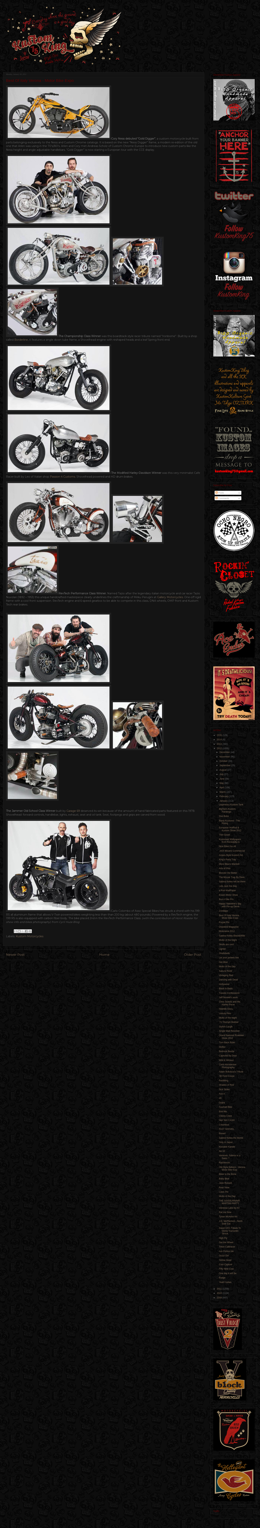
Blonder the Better (228, 873)
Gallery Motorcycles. (170, 597)
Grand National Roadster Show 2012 (231, 1036)
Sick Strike (224, 1089)
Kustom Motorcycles (29, 936)
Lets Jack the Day (228, 886)
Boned (222, 1133)
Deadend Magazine (229, 927)
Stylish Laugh (225, 1026)
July (221, 774)
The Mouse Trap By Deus (232, 877)
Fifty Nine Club (226, 1269)
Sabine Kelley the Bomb (231, 1138)
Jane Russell (225, 1183)
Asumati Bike (225, 1107)
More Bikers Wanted (229, 864)
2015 (220, 735)
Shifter (222, 1047)
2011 (220, 1289)
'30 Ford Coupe (226, 1076)
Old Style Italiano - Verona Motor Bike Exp (232, 1168)
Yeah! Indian (225, 1282)
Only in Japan (226, 1142)
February (224, 796)
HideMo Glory (226, 1009)
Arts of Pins (224, 868)
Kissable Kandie (227, 1146)
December (225, 752)
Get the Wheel (226, 1242)
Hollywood (224, 984)
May (221, 783)
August (223, 770)
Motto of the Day (227, 966)
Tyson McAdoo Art (228, 1216)
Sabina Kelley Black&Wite (232, 935)
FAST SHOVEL (226, 1129)
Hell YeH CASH (227, 1120)
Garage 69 (74, 811)
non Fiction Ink (226, 1251)
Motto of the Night (228, 940)
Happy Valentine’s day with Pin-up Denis (230, 905)
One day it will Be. (228, 1273)
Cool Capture (225, 1264)
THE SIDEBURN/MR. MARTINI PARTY (230, 1202)
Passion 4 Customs (62, 476)
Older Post (192, 954)
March (222, 792)
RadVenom (224, 1162)
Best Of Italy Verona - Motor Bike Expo (229, 916)
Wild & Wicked (226, 1060)
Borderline (21, 339)
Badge (222, 1277)
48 (220, 1098)
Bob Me (223, 1111)
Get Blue (223, 962)
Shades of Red (226, 1085)
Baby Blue (224, 1178)
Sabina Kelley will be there (232, 881)
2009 (220, 1297)
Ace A (222, 1093)
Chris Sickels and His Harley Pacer (229, 1003)
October (223, 761)
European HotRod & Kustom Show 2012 (230, 829)
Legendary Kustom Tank (231, 804)
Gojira (222, 1102)
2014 (220, 739)
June (222, 778)
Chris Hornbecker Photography (227, 1066)
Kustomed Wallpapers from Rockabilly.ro (230, 840)
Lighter (222, 949)
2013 (220, 744)
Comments (222, 498)
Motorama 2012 (227, 931)
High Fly (223, 1238)
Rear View (224, 1187)
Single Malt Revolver (229, 1031)
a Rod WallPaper (227, 890)
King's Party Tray (227, 859)
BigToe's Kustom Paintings (227, 810)
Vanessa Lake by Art (229, 1208)
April (222, 787)
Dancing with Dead (228, 979)
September (225, 765)
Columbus (224, 1124)
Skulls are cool (226, 944)
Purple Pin (224, 922)
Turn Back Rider (227, 1042)
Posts (219, 493)
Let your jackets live (229, 957)
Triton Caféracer (227, 1246)
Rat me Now (225, 1212)
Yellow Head (225, 1260)
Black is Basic (226, 988)
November (225, 756)
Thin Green (224, 835)
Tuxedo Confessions (229, 993)
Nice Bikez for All (227, 846)
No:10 (222, 1151)
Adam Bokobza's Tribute (231, 1071)
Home (104, 954)
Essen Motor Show (228, 895)
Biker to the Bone (227, 1174)
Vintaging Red (226, 975)
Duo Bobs (224, 816)
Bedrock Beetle (226, 1051)
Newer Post (15, 954)
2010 (220, 1293)
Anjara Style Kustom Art (231, 855)
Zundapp (223, 911)
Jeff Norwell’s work (228, 997)
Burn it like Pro (226, 899)
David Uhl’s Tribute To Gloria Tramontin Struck (230, 1231)
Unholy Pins (225, 1013)
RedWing (223, 1080)
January (223, 801)
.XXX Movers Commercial (232, 851)
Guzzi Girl (224, 1255)
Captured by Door (228, 1055)
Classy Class (225, 1116)
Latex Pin (223, 1192)
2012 (220, 748)
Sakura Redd (225, 971)
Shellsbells (224, 953)
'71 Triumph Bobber (229, 1022)
